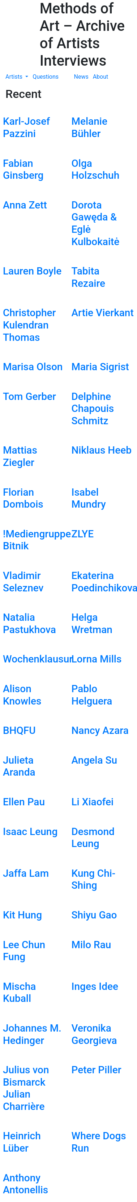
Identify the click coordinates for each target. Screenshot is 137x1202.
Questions (46, 76)
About (100, 76)
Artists (14, 76)
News (81, 76)
